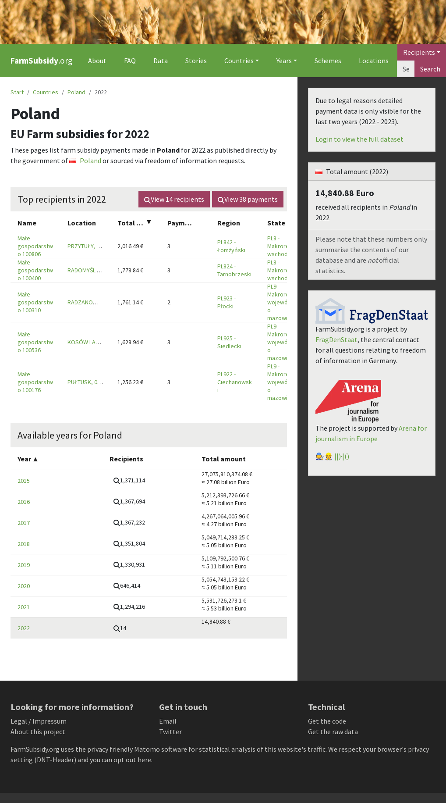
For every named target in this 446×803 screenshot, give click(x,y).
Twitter (170, 731)
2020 (24, 586)
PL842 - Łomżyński (231, 246)
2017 (24, 523)
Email (168, 721)
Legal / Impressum (39, 721)
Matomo (147, 749)
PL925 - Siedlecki (229, 342)
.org (41, 60)
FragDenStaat (336, 339)
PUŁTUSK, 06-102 (89, 382)
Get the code (327, 721)
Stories (196, 60)
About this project (38, 731)
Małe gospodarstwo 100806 (35, 246)
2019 (24, 565)
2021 (24, 607)
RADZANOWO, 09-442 (94, 302)
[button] (129, 480)
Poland (76, 92)
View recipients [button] (174, 199)
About (97, 60)
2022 (24, 628)
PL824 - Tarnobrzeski (234, 270)
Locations (374, 60)
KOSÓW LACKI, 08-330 (95, 342)
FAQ (130, 60)
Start (17, 92)
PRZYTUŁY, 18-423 (90, 246)
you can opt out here (120, 759)
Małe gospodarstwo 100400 (35, 270)
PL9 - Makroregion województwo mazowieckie (284, 302)
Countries (45, 92)
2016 (24, 502)
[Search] (406, 69)
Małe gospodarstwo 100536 (35, 342)
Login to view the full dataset (359, 139)
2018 (24, 544)
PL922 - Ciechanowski (234, 382)
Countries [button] (239, 60)
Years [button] (284, 60)
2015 (24, 481)
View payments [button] (248, 199)
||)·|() (341, 456)
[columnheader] (35, 222)
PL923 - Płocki (226, 302)
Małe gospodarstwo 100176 (35, 382)
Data (160, 60)
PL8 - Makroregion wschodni (284, 246)
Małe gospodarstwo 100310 (35, 302)
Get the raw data (333, 731)
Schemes (328, 60)
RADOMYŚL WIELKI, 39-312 (100, 270)
